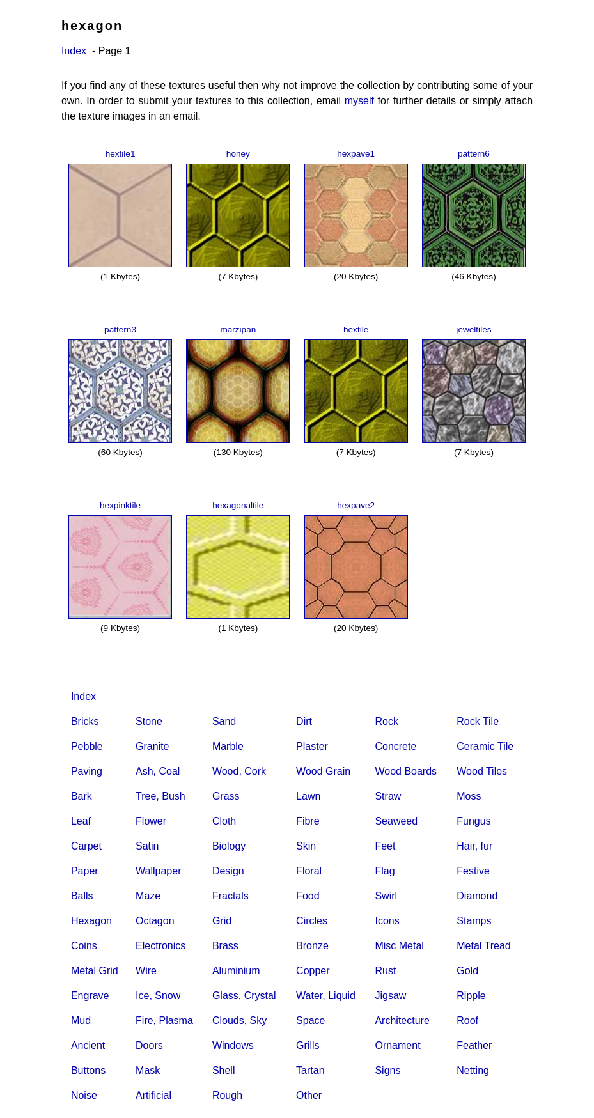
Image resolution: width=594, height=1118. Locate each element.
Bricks (85, 721)
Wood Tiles (482, 771)
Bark (81, 796)
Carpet (86, 846)
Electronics (160, 945)
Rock (386, 721)
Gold (467, 970)
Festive (473, 871)
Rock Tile (478, 721)
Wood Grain (323, 771)
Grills (307, 1045)
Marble (228, 746)
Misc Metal (399, 945)
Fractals (230, 895)
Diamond (477, 895)
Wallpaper (158, 871)
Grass (226, 796)
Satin (147, 846)
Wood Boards (406, 771)
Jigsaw (390, 995)
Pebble (87, 746)
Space (310, 1020)
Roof (467, 1020)
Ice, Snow (158, 995)
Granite (152, 746)
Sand (224, 721)
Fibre (307, 821)
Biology (229, 846)
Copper (312, 970)
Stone (149, 721)
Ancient (88, 1045)
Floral (309, 871)
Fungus (473, 821)
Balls (82, 895)
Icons (387, 920)
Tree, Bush (160, 796)
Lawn (308, 796)
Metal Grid (94, 970)
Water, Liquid (326, 995)
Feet (385, 846)
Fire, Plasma (164, 1020)
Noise (84, 1095)
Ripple (471, 995)
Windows (233, 1045)
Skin (306, 846)
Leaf (81, 821)
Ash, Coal (158, 771)
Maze (148, 895)
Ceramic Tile (485, 746)
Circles (311, 920)
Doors (149, 1045)
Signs (387, 1070)
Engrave (90, 995)
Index (73, 50)
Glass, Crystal (244, 995)
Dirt (304, 721)
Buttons (88, 1070)
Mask (148, 1070)
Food (307, 895)
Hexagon (91, 920)
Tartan (310, 1070)
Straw (388, 796)
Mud (81, 1020)
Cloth (224, 821)
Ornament (397, 1045)
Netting (473, 1070)
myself (359, 100)
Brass (225, 945)
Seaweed (396, 821)
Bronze (312, 945)
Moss (469, 796)
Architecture (402, 1020)
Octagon (155, 920)
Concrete (395, 746)
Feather (474, 1045)
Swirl (386, 895)
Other (309, 1095)
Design (228, 871)
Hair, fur (474, 846)
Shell (223, 1070)
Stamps (474, 920)
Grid (221, 920)
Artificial (153, 1095)
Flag (385, 871)
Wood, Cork (239, 771)
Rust (385, 970)
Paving (86, 771)
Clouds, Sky (239, 1020)
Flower (151, 821)
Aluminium (236, 970)
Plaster (312, 746)
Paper (84, 871)
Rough (227, 1095)
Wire (146, 970)
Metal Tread (483, 945)
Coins (84, 945)
